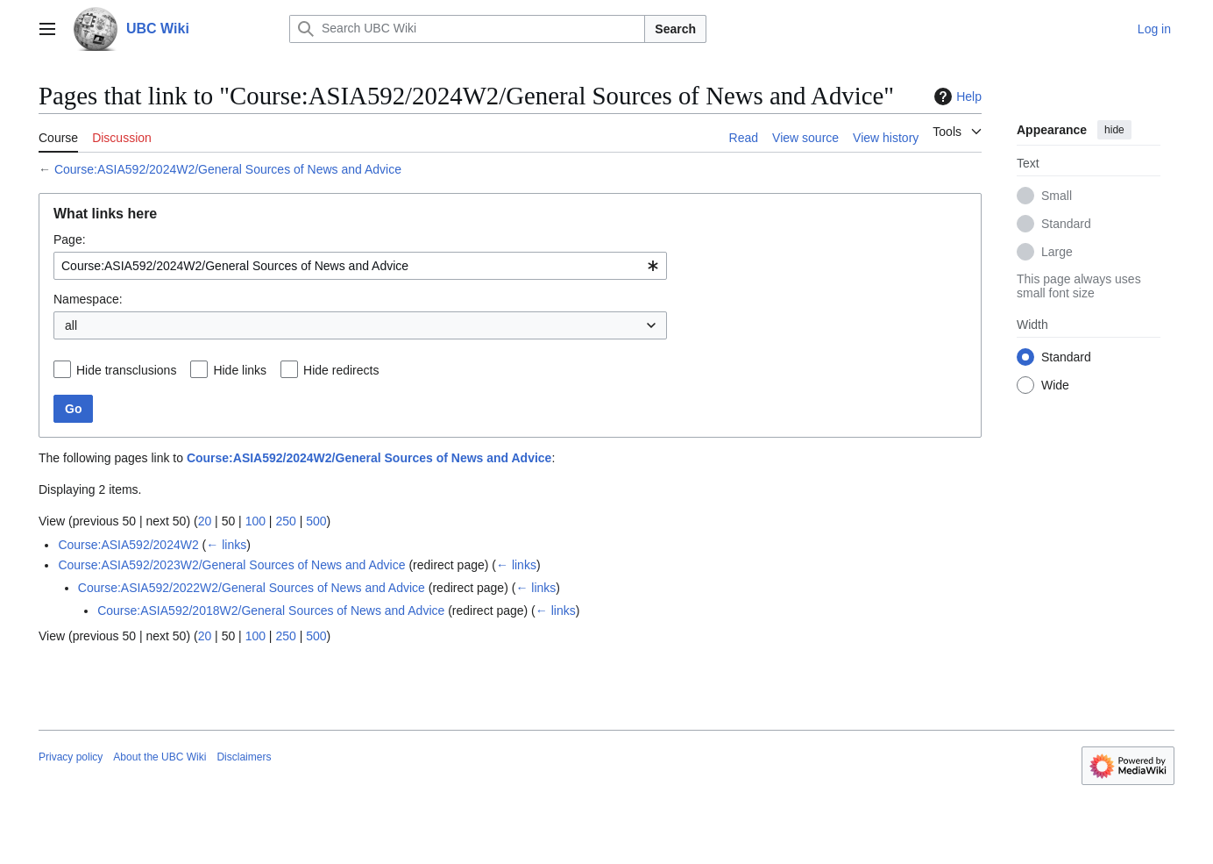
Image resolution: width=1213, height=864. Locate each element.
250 (285, 521)
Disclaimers (243, 757)
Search (675, 29)
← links (226, 545)
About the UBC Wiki (159, 757)
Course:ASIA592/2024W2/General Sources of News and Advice (227, 169)
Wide (1055, 385)
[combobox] (360, 266)
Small (1056, 196)
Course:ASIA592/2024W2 (128, 545)
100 (255, 521)
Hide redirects (341, 370)
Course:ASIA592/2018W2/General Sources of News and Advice (270, 610)
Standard (1066, 224)
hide (1114, 130)
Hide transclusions (126, 370)
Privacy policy (71, 757)
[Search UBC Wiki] (467, 29)
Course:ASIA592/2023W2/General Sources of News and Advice (231, 565)
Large (1057, 252)
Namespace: (88, 299)
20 (205, 521)
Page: (69, 239)
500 (316, 521)
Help (956, 96)
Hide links (239, 370)
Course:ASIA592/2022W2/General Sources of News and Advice (251, 588)
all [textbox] (71, 325)
